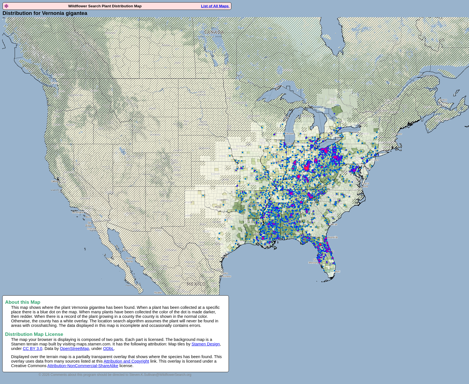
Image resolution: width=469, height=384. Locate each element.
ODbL (108, 348)
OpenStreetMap (74, 348)
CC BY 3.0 (32, 348)
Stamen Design (206, 344)
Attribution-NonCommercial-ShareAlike (82, 365)
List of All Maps (215, 6)
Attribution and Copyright (126, 361)
